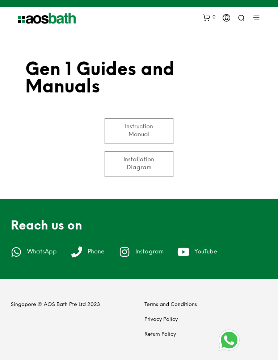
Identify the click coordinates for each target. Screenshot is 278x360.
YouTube (205, 252)
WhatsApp (42, 252)
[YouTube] (183, 252)
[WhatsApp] (16, 252)
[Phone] (76, 252)
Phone (96, 252)
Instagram (149, 252)
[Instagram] (124, 252)
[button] (209, 17)
